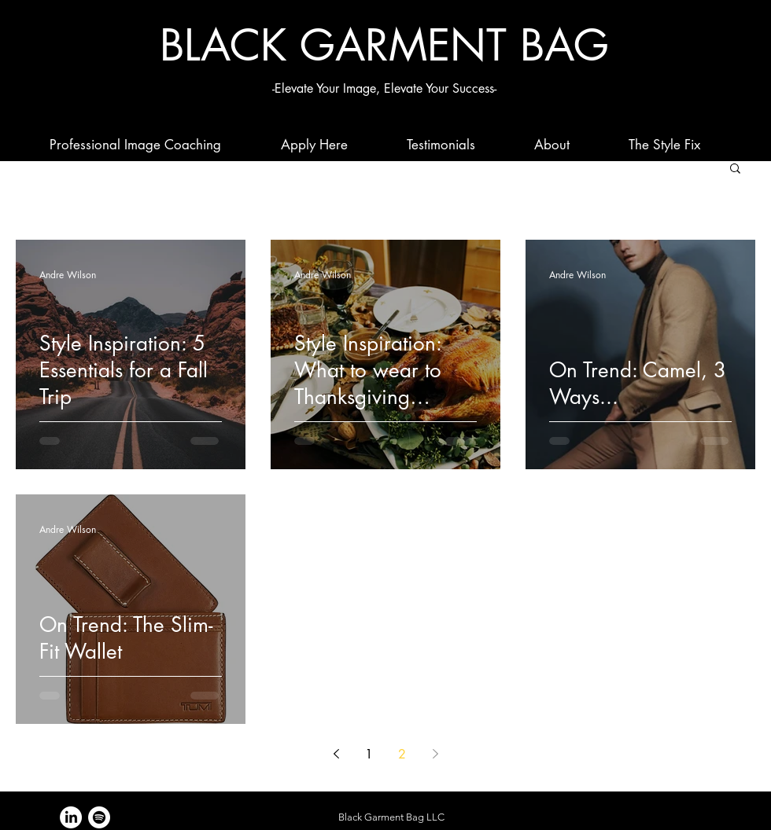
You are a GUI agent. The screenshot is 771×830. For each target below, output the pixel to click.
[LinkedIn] (71, 817)
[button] (735, 169)
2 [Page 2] (402, 754)
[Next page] (435, 754)
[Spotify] (99, 817)
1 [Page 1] (369, 754)
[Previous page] (336, 754)
